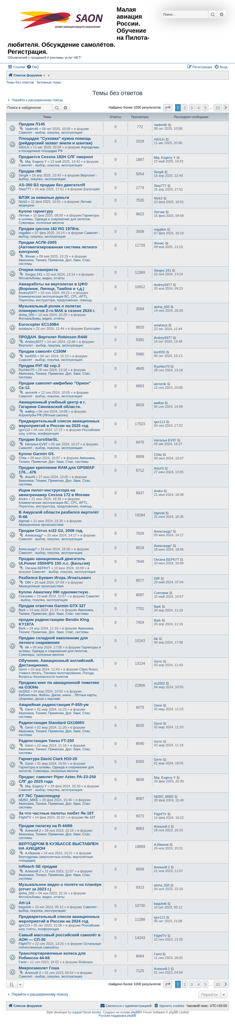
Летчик (24, 215)
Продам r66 (30, 171)
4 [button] (198, 107)
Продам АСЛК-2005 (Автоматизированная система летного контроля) (58, 247)
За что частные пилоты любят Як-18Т (56, 813)
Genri (23, 669)
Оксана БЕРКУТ (37, 568)
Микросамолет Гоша (39, 968)
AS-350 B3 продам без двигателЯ (52, 185)
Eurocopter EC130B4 (39, 324)
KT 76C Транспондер (39, 795)
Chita (23, 458)
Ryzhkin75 (26, 370)
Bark (22, 610)
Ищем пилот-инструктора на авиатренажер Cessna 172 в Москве (54, 492)
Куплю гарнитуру (36, 211)
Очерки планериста (38, 269)
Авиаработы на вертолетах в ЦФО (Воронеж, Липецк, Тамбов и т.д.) (53, 286)
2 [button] (185, 107)
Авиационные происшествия (41, 524)
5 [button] (205, 107)
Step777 (25, 189)
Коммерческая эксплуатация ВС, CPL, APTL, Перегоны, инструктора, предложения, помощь (55, 298)
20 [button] (217, 107)
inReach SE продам (38, 866)
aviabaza (25, 328)
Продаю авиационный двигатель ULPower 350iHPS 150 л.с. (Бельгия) (54, 561)
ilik (27, 647)
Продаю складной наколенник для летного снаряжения (53, 640)
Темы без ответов (20, 82)
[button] (167, 107)
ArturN (30, 477)
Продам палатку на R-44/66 (46, 825)
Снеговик (26, 596)
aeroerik (31, 392)
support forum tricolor (86, 1012)
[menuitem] (33, 67)
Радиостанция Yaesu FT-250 (46, 740)
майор (30, 411)
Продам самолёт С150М (42, 351)
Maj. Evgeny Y (36, 161)
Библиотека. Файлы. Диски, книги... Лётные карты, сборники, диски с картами (58, 696)
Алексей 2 (33, 830)
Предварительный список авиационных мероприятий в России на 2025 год (59, 423)
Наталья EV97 (36, 444)
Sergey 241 (33, 274)
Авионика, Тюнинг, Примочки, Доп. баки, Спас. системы (57, 459)
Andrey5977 (28, 293)
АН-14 (24, 903)
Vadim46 (31, 129)
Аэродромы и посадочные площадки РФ (59, 149)
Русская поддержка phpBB (117, 1015)
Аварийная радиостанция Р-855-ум (54, 704)
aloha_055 (26, 315)
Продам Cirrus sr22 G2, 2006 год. (51, 530)
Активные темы (49, 82)
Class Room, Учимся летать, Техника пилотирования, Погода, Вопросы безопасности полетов (59, 672)
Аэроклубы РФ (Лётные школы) (43, 415)
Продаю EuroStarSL (38, 439)
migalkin (25, 233)
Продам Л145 (32, 124)
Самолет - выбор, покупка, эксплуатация (50, 132)
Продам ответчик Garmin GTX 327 (52, 605)
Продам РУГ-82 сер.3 (39, 365)
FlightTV (25, 817)
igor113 (24, 430)
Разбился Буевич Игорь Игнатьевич (55, 577)
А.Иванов (32, 853)
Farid (22, 962)
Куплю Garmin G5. (37, 453)
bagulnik (25, 907)
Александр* (34, 535)
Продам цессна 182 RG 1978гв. (49, 228)
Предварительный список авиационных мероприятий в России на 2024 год (59, 918)
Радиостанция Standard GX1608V (51, 722)
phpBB (135, 1012)
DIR (28, 582)
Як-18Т (89, 817)
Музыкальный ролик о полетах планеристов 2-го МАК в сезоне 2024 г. (57, 308)
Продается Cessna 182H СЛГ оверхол (56, 156)
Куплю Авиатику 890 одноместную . (54, 592)
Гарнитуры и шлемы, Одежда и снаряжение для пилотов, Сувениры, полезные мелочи (59, 219)
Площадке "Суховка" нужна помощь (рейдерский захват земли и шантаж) (55, 140)
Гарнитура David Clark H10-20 (48, 758)
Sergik (23, 175)
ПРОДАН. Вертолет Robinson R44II (53, 337)
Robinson (86, 962)
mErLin (24, 147)
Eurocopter (92, 189)
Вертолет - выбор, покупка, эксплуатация (58, 177)
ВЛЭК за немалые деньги (44, 197)
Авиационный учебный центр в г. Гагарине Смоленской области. (52, 404)
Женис (30, 256)
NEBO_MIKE (28, 800)
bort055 (30, 356)
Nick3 (23, 201)
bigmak (24, 521)
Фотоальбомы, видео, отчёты (42, 278)
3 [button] (192, 107)
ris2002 (24, 691)
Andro (23, 499)
